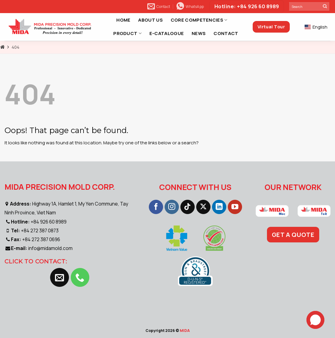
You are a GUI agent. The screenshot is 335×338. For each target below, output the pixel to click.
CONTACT (226, 33)
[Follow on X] (203, 207)
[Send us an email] (59, 277)
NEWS (199, 33)
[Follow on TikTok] (187, 207)
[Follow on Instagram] (172, 207)
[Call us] (80, 277)
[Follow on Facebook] (156, 207)
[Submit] (325, 6)
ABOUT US (150, 20)
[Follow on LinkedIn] (219, 207)
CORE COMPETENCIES (199, 20)
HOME (123, 20)
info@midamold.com (50, 248)
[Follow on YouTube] (235, 207)
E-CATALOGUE (166, 33)
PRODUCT (127, 33)
